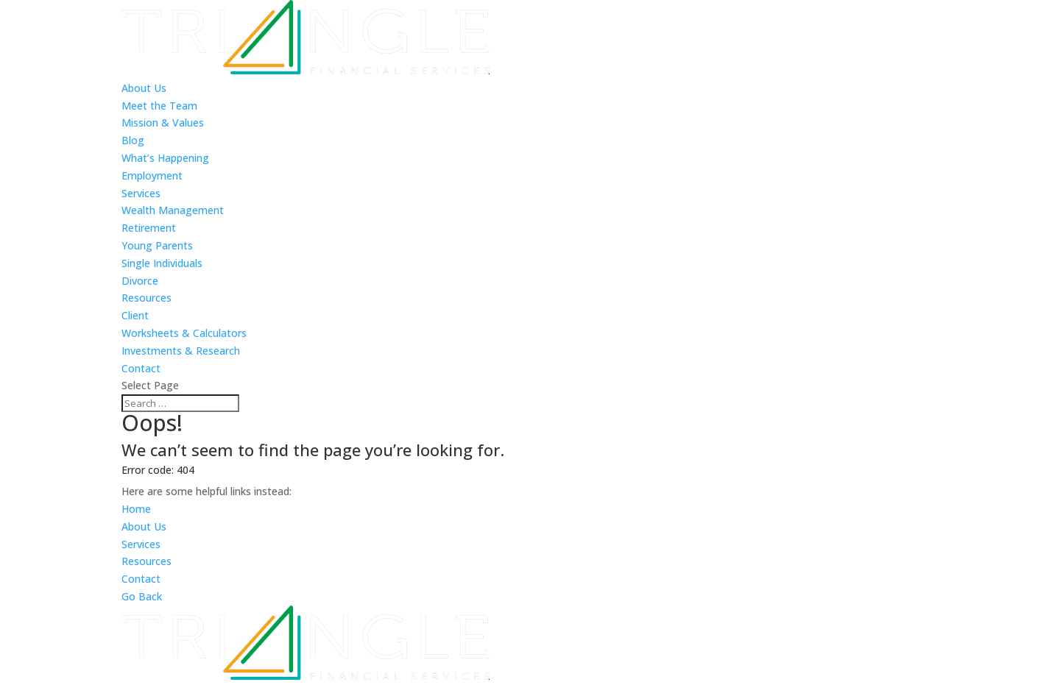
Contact (140, 368)
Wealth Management (172, 210)
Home (136, 509)
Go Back (141, 596)
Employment (152, 175)
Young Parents (157, 245)
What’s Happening (165, 158)
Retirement (148, 228)
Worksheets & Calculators (184, 333)
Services (140, 193)
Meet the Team (159, 106)
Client (135, 315)
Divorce (139, 281)
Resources (146, 298)
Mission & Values (162, 122)
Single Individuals (161, 263)
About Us (143, 88)
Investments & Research (180, 351)
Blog (132, 140)
